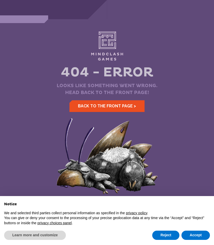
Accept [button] (196, 235)
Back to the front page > (107, 106)
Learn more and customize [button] (35, 235)
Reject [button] (165, 235)
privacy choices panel (54, 223)
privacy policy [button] (136, 213)
